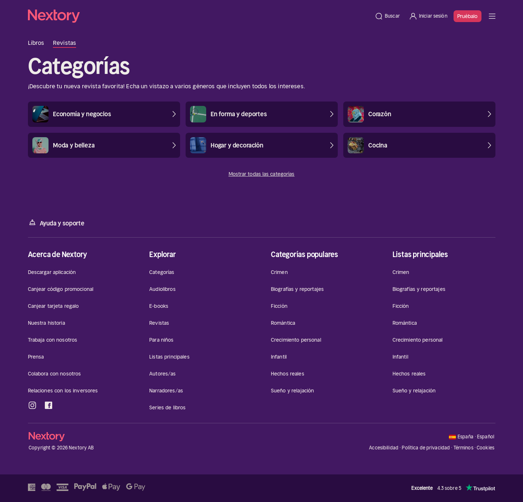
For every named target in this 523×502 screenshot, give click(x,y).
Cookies (485, 448)
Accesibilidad (383, 448)
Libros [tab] (36, 42)
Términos (463, 448)
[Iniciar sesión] (428, 16)
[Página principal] (199, 16)
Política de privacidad (426, 448)
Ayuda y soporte (56, 222)
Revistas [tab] (64, 42)
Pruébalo (467, 16)
